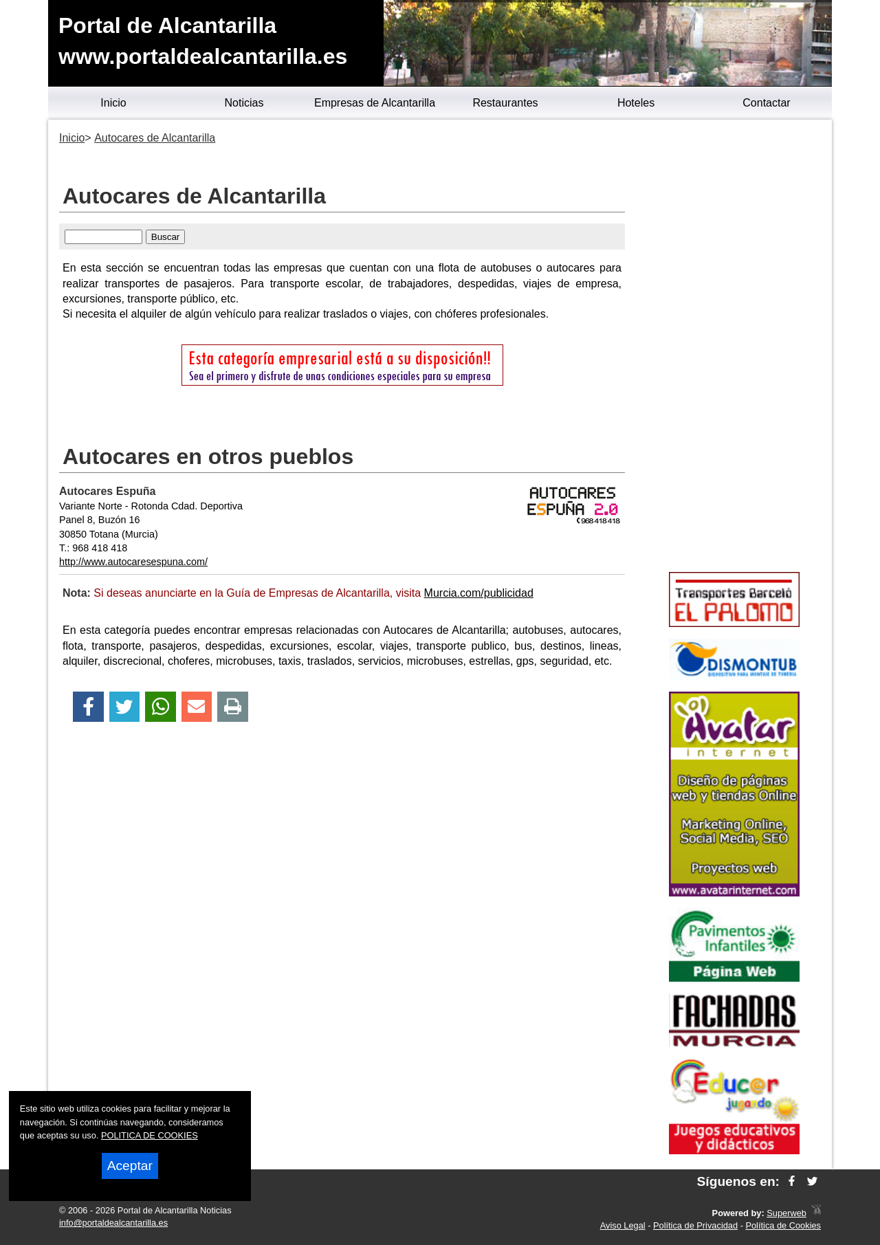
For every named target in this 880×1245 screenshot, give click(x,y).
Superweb (786, 1213)
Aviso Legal (623, 1225)
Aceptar (130, 1165)
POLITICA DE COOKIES (149, 1135)
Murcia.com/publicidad (479, 593)
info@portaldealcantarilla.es (113, 1223)
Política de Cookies (783, 1225)
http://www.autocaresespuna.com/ (133, 561)
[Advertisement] (734, 348)
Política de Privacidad (695, 1225)
